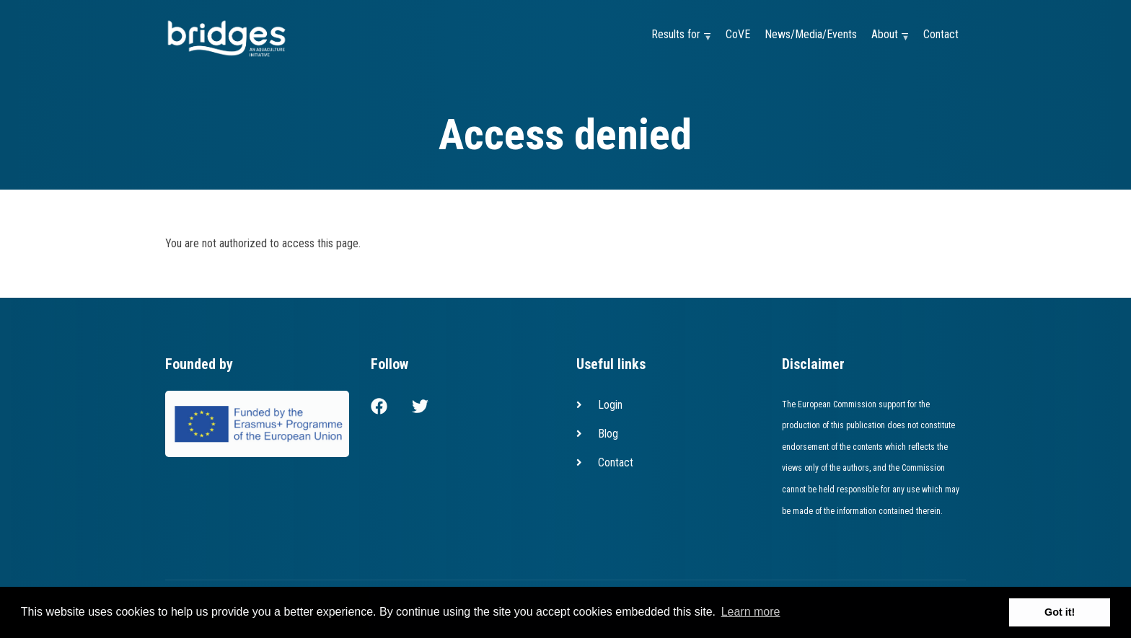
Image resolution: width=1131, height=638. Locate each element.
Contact (941, 34)
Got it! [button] (1059, 612)
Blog (608, 433)
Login (610, 405)
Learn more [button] (750, 612)
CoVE (738, 34)
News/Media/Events (811, 34)
